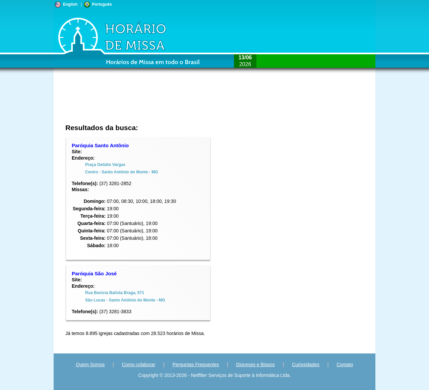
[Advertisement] (169, 102)
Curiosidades (305, 364)
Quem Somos (90, 364)
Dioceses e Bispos (255, 364)
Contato (344, 364)
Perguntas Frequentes (196, 364)
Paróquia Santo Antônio (100, 145)
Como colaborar (139, 364)
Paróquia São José (94, 273)
